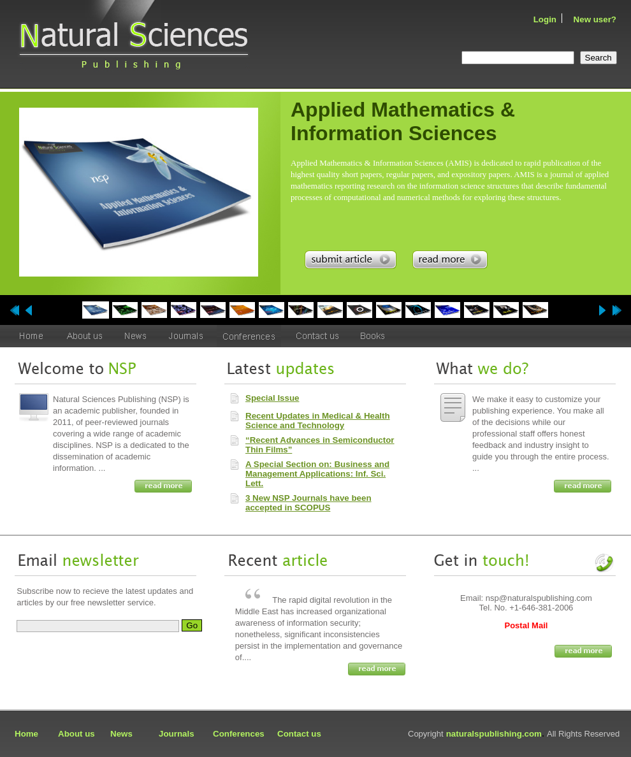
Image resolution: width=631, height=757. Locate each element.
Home (26, 734)
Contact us (299, 734)
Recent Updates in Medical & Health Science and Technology (317, 420)
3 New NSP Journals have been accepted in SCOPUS (308, 502)
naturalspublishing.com (494, 734)
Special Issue (272, 398)
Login (544, 19)
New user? (595, 19)
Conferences (239, 734)
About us (76, 734)
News (121, 734)
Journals (176, 734)
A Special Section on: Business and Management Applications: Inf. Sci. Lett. (317, 473)
